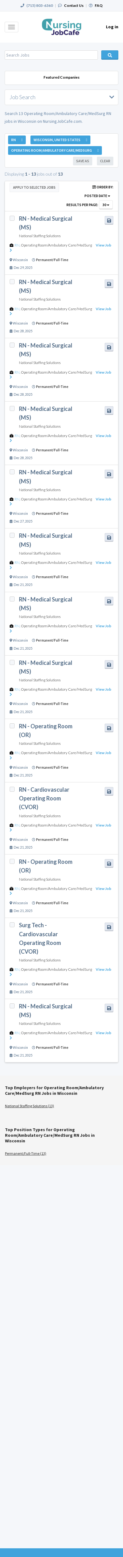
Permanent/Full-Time (52, 260)
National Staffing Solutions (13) (29, 1105)
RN (17, 245)
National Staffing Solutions (40, 235)
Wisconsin (20, 260)
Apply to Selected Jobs (34, 187)
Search (109, 55)
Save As (82, 161)
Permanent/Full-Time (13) (25, 1153)
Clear (105, 161)
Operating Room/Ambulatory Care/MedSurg (56, 245)
